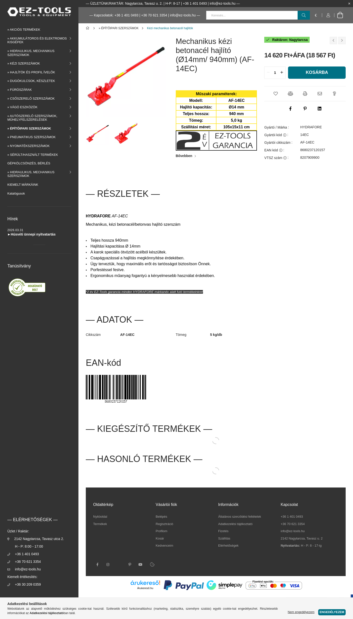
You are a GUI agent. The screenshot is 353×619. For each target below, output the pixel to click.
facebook (97, 564)
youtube (140, 564)
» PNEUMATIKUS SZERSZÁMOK (31, 137)
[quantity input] (275, 73)
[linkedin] (320, 108)
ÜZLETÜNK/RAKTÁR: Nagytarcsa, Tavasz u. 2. (126, 3)
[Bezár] (349, 3)
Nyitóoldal (100, 516)
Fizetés (223, 531)
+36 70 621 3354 (154, 15)
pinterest (130, 564)
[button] (275, 93)
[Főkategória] (88, 28)
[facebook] (290, 108)
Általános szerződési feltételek (239, 516)
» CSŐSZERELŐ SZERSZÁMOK (31, 98)
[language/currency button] (316, 15)
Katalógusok (16, 193)
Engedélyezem (332, 612)
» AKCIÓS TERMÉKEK (23, 29)
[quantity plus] (281, 73)
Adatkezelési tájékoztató (235, 524)
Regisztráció (164, 524)
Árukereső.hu (145, 588)
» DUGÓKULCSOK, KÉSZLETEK (31, 81)
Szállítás (224, 538)
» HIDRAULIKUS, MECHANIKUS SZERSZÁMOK (30, 53)
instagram (108, 564)
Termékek (100, 524)
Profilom (161, 531)
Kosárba (317, 72)
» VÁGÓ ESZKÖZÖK (22, 107)
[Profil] (328, 15)
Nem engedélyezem (301, 612)
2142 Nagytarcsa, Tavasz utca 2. (39, 539)
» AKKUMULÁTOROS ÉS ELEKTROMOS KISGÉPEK (37, 40)
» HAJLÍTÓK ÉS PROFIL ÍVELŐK (31, 72)
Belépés (161, 516)
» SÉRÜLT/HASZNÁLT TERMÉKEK (32, 155)
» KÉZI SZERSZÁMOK (23, 63)
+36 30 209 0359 (28, 584)
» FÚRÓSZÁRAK (19, 90)
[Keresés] (304, 15)
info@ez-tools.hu (28, 569)
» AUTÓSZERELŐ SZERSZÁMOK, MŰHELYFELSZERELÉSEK (32, 118)
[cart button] (340, 15)
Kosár (160, 538)
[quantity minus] (268, 73)
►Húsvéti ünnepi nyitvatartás (31, 234)
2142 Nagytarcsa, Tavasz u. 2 (302, 538)
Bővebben (184, 156)
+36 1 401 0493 (27, 554)
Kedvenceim (164, 545)
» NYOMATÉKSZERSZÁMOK (28, 146)
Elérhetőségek (228, 545)
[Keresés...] (258, 15)
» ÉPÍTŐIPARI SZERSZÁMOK (29, 128)
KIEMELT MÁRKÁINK (22, 184)
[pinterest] (305, 108)
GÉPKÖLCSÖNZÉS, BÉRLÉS (28, 163)
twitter (119, 564)
